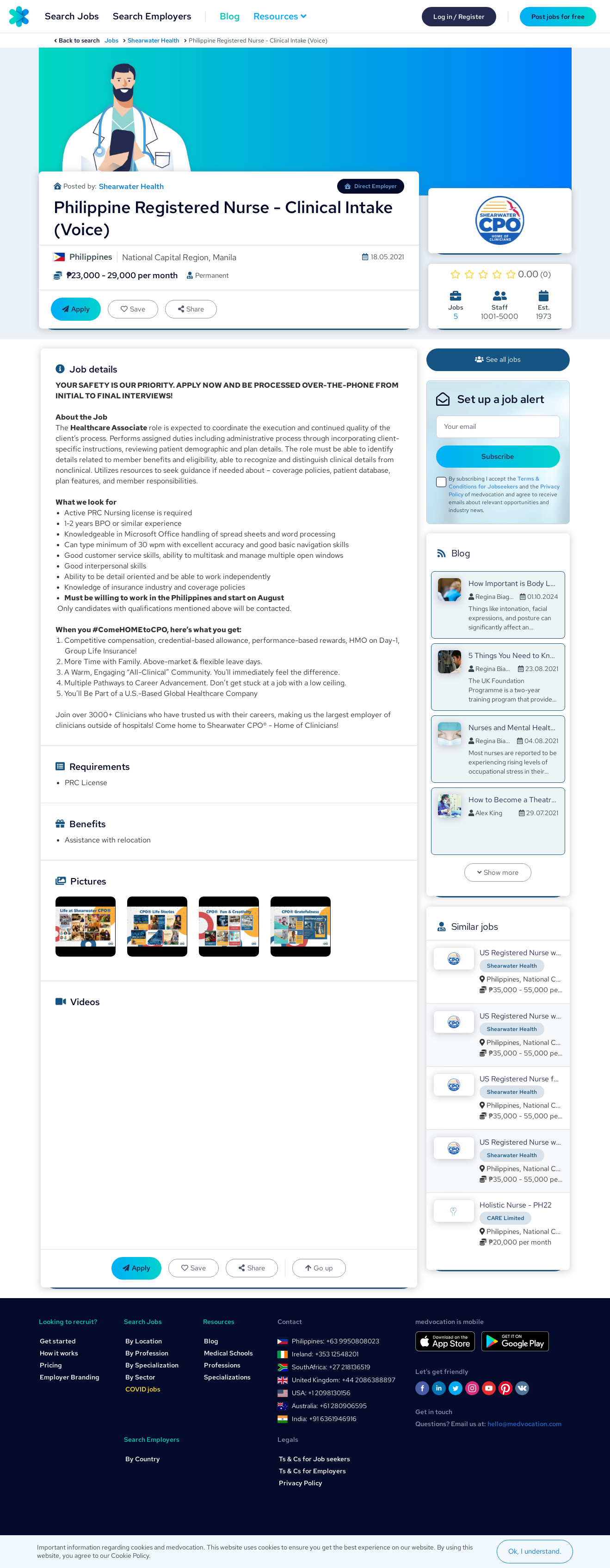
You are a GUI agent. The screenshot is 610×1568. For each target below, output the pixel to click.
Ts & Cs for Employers (312, 1471)
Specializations (227, 1377)
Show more (497, 872)
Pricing (51, 1365)
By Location (143, 1341)
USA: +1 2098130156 (321, 1393)
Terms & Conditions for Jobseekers (494, 482)
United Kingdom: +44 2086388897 (343, 1380)
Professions (222, 1365)
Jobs (111, 40)
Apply (76, 309)
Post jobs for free (558, 16)
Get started (58, 1341)
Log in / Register (459, 16)
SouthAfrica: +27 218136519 (331, 1367)
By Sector (140, 1377)
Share (191, 309)
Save (133, 309)
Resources (280, 16)
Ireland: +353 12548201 (325, 1354)
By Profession (146, 1353)
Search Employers (152, 16)
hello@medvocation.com (524, 1424)
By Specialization (152, 1365)
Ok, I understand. (534, 1551)
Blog (230, 16)
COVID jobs (142, 1389)
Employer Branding (69, 1377)
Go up (319, 1268)
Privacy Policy (300, 1483)
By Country (142, 1459)
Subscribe (497, 456)
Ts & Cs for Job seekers (314, 1459)
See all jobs (498, 359)
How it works (59, 1353)
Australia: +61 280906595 (329, 1406)
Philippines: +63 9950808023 (335, 1341)
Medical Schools (228, 1353)
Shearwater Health (153, 40)
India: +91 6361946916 (324, 1419)
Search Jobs (72, 16)
